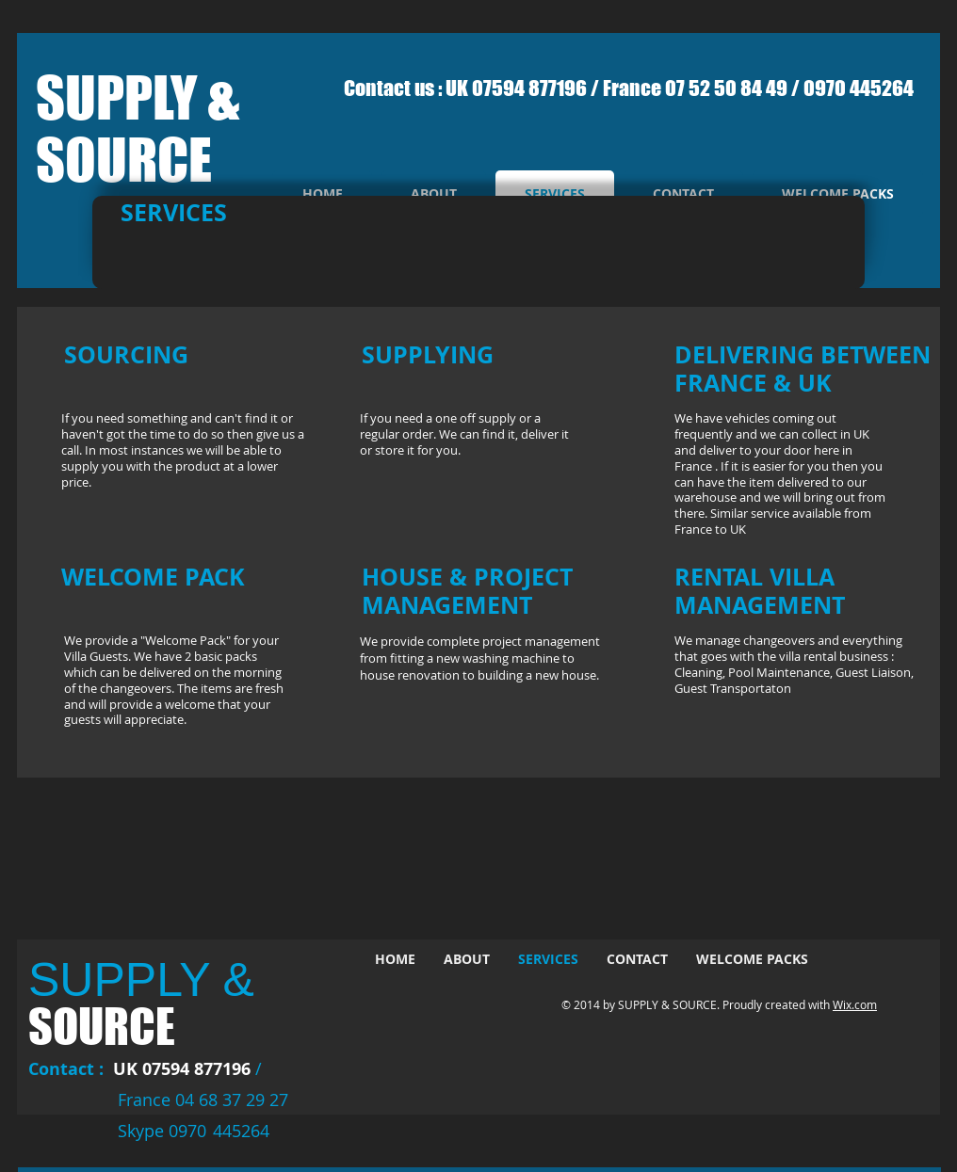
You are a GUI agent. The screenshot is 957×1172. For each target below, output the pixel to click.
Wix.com (855, 1004)
